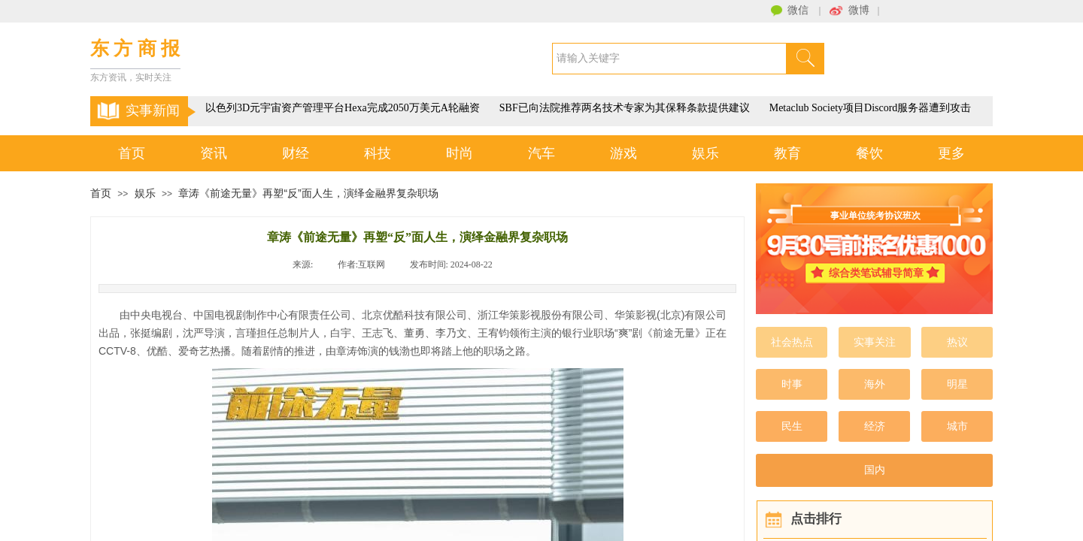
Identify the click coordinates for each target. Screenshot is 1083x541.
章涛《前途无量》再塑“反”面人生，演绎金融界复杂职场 (308, 193)
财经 (295, 153)
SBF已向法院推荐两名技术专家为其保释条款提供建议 (626, 107)
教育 (787, 153)
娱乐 (705, 153)
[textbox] (669, 58)
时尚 (459, 153)
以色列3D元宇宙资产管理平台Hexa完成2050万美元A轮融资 (344, 107)
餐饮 (869, 153)
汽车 (541, 153)
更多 (951, 153)
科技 (377, 153)
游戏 (623, 153)
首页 (131, 153)
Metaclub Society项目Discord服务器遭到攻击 (872, 107)
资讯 (213, 153)
